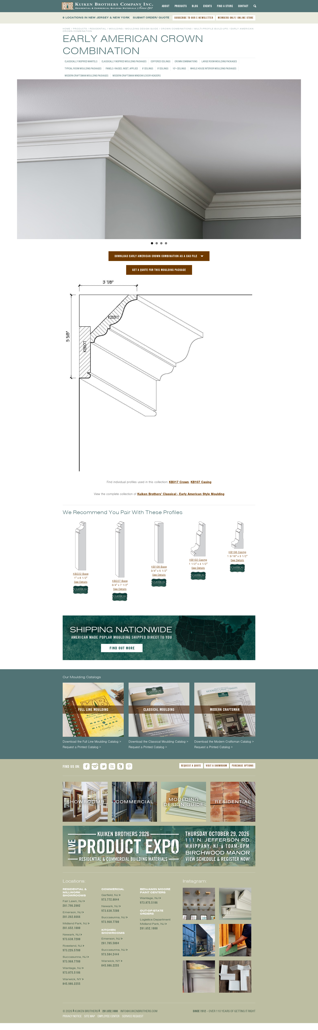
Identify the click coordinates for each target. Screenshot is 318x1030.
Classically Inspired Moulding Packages (124, 61)
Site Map (89, 1016)
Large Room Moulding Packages (219, 61)
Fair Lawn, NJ (73, 901)
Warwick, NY (72, 979)
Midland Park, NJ (75, 923)
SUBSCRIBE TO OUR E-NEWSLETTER (193, 17)
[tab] (166, 6)
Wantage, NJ (72, 968)
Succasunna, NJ (75, 957)
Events (207, 6)
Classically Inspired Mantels (81, 61)
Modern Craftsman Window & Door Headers (137, 75)
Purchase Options (243, 765)
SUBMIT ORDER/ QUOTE (151, 17)
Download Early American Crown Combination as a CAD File (156, 256)
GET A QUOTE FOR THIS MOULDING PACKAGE (159, 270)
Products (181, 6)
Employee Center (108, 1016)
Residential (98, 28)
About (166, 6)
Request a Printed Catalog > (82, 747)
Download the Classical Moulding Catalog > (158, 742)
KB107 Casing (201, 482)
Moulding (116, 28)
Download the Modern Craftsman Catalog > (224, 742)
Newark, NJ (71, 934)
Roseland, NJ (72, 945)
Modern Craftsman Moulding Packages (86, 75)
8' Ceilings (147, 68)
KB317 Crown (179, 482)
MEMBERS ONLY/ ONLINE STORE (236, 17)
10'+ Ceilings (179, 68)
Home (66, 28)
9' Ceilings (162, 68)
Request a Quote (191, 765)
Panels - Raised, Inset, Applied (122, 68)
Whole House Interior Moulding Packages (213, 68)
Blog (195, 6)
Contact (243, 6)
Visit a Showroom (216, 765)
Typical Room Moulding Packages (83, 68)
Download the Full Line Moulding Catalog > (92, 742)
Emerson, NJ (72, 912)
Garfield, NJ (109, 895)
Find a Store (225, 6)
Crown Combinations (186, 61)
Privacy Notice (72, 1016)
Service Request (132, 1016)
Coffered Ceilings (160, 61)
